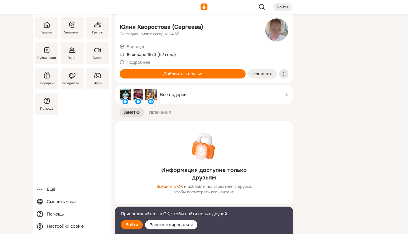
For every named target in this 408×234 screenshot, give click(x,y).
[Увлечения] (72, 27)
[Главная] (47, 27)
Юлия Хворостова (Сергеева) (161, 27)
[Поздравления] (72, 78)
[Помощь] (47, 104)
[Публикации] (47, 53)
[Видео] (97, 53)
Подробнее (139, 62)
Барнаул (135, 47)
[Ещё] (72, 189)
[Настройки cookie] (72, 226)
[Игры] (97, 78)
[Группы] (97, 27)
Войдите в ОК (169, 186)
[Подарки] (47, 78)
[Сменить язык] (72, 202)
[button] (132, 112)
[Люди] (72, 53)
